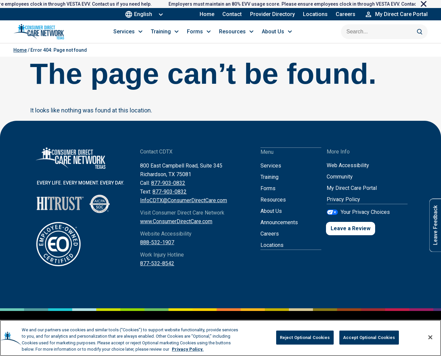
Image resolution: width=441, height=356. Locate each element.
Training (269, 184)
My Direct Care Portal (352, 195)
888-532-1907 (157, 250)
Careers (345, 14)
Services (270, 172)
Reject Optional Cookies (305, 337)
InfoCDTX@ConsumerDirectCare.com (183, 208)
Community (340, 184)
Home (207, 14)
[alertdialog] (220, 4)
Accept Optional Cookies (369, 337)
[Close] (430, 337)
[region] (220, 338)
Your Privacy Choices (365, 219)
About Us (271, 218)
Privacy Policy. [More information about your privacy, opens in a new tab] (188, 349)
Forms (267, 195)
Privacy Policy (343, 207)
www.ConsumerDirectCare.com (176, 229)
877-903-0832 (168, 190)
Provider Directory (272, 14)
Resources (273, 207)
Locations (315, 14)
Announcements (279, 229)
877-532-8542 (157, 271)
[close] (428, 4)
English (140, 14)
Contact (232, 14)
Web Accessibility (348, 172)
